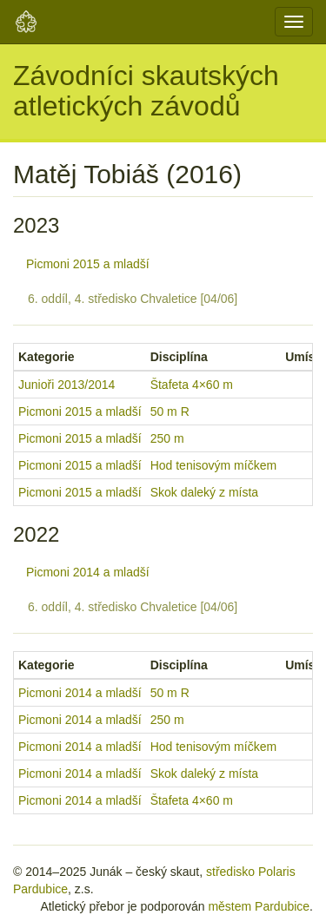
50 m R (170, 411)
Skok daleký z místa (204, 492)
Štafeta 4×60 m (191, 385)
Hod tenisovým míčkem (213, 465)
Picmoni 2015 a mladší (88, 264)
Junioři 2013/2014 (66, 385)
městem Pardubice (258, 906)
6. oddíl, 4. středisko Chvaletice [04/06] (132, 299)
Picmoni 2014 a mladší (88, 572)
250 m (167, 438)
